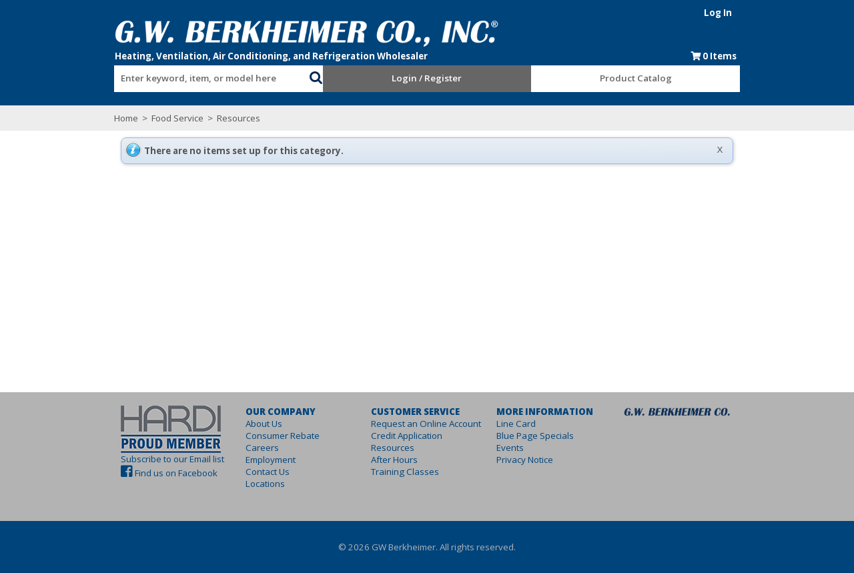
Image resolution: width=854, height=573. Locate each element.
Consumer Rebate (255, 436)
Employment (243, 460)
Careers (234, 448)
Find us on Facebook (128, 473)
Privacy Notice (534, 460)
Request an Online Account (417, 424)
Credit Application (397, 436)
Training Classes (396, 472)
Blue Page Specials (544, 436)
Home (79, 118)
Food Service (130, 118)
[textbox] (173, 78)
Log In (765, 13)
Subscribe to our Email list (125, 459)
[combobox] (180, 75)
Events (519, 448)
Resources (190, 118)
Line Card (525, 424)
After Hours (385, 460)
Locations (237, 484)
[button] (300, 76)
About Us (236, 424)
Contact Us (240, 472)
